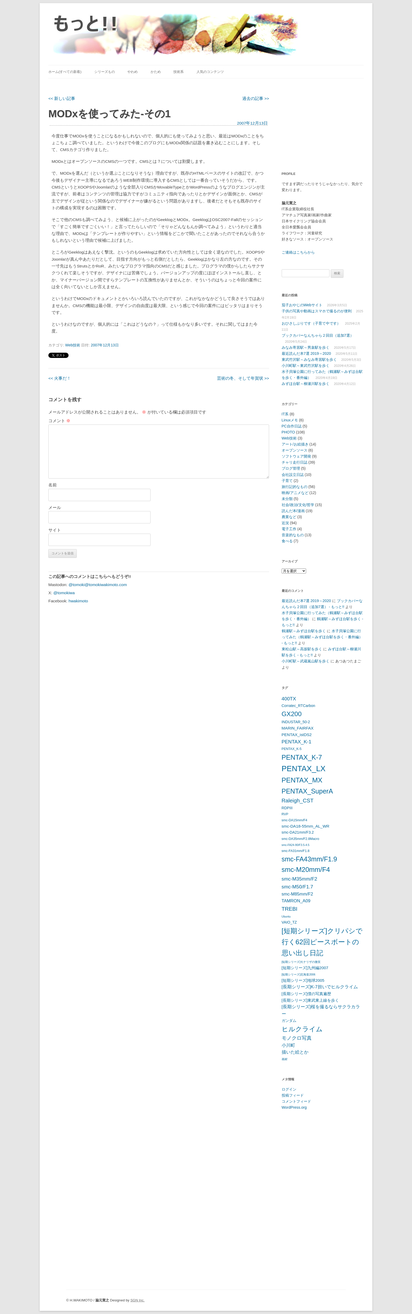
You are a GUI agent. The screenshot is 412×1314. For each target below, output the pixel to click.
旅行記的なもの (294, 487)
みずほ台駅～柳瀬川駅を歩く (305, 384)
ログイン (289, 1089)
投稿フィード (293, 1095)
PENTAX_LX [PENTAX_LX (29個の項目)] (304, 768)
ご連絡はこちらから (298, 252)
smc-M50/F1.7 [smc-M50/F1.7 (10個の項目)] (297, 886)
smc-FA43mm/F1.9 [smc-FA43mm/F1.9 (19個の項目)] (309, 859)
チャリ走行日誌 (294, 462)
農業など (289, 517)
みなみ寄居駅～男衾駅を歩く (305, 347)
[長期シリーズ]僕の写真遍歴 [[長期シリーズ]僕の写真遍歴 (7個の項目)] (306, 993)
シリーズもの (104, 72)
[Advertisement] (314, 122)
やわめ (132, 72)
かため (156, 72)
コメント (59, 421)
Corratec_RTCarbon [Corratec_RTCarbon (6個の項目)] (298, 706)
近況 (285, 523)
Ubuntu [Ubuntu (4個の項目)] (286, 916)
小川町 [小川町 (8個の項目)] (288, 1045)
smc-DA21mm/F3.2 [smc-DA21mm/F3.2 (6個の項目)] (298, 832)
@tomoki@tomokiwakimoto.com (98, 584)
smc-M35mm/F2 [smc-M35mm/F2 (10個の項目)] (299, 879)
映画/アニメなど (295, 493)
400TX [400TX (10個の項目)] (289, 698)
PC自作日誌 (292, 426)
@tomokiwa (64, 593)
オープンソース (294, 450)
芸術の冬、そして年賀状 (243, 378)
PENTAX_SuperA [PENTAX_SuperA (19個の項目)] (307, 791)
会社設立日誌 (293, 475)
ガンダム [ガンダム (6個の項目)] (289, 1020)
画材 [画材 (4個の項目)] (284, 1059)
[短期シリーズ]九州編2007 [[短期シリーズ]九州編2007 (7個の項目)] (305, 968)
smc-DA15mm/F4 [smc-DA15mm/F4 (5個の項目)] (294, 820)
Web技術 (72, 345)
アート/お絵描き (295, 444)
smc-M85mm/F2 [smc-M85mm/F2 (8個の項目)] (297, 894)
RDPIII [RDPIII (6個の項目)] (287, 808)
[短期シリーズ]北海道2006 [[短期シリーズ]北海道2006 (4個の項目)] (299, 974)
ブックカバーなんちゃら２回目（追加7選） (318, 335)
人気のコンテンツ (210, 72)
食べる (287, 541)
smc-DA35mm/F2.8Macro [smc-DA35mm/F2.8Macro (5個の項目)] (300, 839)
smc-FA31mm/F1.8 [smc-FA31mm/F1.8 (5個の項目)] (296, 851)
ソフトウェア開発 (296, 456)
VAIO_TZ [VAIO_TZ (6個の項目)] (289, 922)
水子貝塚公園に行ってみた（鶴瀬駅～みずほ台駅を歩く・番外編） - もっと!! (322, 637)
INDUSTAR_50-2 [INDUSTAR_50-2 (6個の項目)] (296, 722)
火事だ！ (59, 378)
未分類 (287, 499)
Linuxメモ (290, 420)
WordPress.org (294, 1107)
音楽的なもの (293, 535)
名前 (52, 485)
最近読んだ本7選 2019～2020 (306, 353)
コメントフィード (296, 1101)
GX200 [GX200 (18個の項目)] (292, 713)
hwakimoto (78, 601)
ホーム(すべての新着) (64, 72)
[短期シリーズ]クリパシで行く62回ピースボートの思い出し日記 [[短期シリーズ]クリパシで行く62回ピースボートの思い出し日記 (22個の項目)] (322, 942)
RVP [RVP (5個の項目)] (285, 814)
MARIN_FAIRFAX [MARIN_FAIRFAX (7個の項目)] (298, 728)
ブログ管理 (291, 468)
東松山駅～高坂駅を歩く (302, 649)
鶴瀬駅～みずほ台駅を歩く (304, 631)
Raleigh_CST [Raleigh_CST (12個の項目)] (298, 800)
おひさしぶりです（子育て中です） (311, 323)
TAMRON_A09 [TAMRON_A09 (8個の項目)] (296, 900)
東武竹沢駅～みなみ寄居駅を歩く (309, 359)
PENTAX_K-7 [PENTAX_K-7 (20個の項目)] (302, 757)
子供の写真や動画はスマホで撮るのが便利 (317, 311)
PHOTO (288, 432)
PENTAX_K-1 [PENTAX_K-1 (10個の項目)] (297, 741)
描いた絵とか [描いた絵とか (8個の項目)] (295, 1052)
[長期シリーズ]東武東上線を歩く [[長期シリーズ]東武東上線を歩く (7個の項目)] (310, 1000)
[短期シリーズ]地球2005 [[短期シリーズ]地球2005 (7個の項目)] (303, 980)
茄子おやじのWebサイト (302, 305)
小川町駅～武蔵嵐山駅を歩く (305, 661)
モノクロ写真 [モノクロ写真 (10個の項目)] (297, 1038)
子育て (287, 481)
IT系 (285, 414)
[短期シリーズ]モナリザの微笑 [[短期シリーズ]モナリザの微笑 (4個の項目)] (301, 961)
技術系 (178, 72)
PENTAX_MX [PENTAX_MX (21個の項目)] (302, 780)
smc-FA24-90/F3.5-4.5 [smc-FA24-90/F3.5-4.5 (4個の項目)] (296, 844)
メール (54, 507)
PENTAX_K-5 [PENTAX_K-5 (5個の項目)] (292, 749)
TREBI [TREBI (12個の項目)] (289, 909)
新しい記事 (61, 98)
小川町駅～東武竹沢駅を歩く (305, 365)
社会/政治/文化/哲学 (298, 505)
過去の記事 (255, 98)
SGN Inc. (137, 1300)
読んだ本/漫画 (293, 511)
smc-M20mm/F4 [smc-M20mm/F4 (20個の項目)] (306, 869)
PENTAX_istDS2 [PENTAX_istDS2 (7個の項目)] (297, 734)
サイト (54, 530)
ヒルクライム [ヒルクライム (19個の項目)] (302, 1029)
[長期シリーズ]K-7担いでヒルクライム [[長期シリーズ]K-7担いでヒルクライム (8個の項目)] (320, 986)
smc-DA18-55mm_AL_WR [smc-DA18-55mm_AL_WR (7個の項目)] (305, 826)
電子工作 (289, 529)
